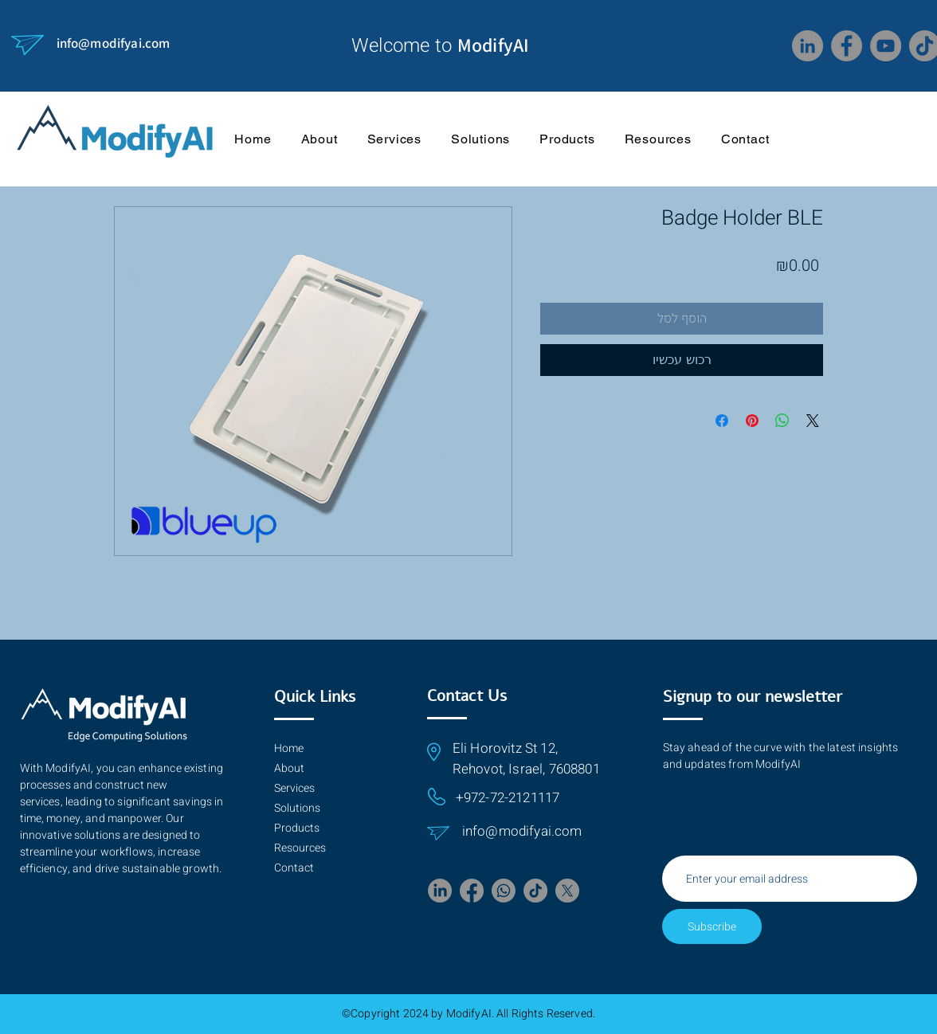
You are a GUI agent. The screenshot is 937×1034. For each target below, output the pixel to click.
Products (297, 828)
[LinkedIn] (807, 45)
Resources (300, 848)
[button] (658, 138)
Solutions (297, 808)
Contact (294, 868)
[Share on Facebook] (721, 420)
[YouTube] (885, 45)
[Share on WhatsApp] (782, 420)
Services (294, 788)
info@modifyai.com (114, 43)
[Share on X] (812, 420)
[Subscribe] (712, 926)
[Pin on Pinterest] (752, 420)
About (289, 768)
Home (289, 748)
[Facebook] (846, 45)
